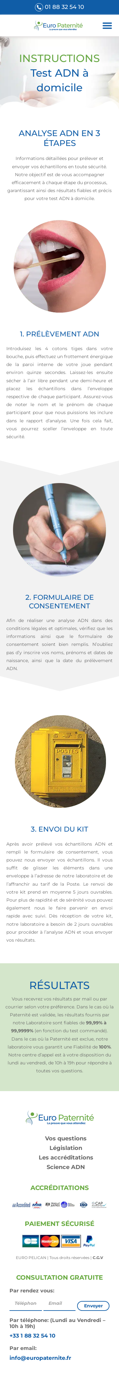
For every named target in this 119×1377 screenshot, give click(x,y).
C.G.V (98, 1257)
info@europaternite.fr (40, 1358)
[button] (107, 25)
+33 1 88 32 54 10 (33, 1335)
